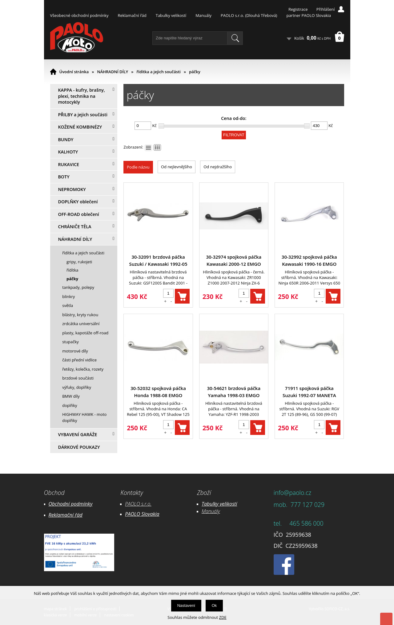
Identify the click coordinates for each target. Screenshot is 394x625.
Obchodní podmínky (71, 503)
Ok (214, 605)
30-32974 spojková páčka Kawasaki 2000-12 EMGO (233, 260)
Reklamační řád (132, 15)
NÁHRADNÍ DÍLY (112, 71)
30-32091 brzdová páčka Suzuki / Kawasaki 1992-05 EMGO (158, 261)
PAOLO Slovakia (142, 514)
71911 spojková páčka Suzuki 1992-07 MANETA (309, 391)
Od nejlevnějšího (176, 166)
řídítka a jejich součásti (158, 71)
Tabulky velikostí (171, 15)
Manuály (203, 15)
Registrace (298, 9)
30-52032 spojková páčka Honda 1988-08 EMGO (158, 391)
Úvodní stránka (74, 71)
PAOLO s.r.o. (138, 503)
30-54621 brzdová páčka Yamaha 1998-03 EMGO (234, 391)
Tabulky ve (213, 503)
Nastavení (186, 605)
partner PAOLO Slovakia (308, 15)
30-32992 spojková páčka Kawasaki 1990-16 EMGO (309, 260)
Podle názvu (138, 167)
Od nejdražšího (217, 166)
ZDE (223, 617)
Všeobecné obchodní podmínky (79, 15)
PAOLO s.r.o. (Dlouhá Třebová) (249, 15)
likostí (230, 503)
